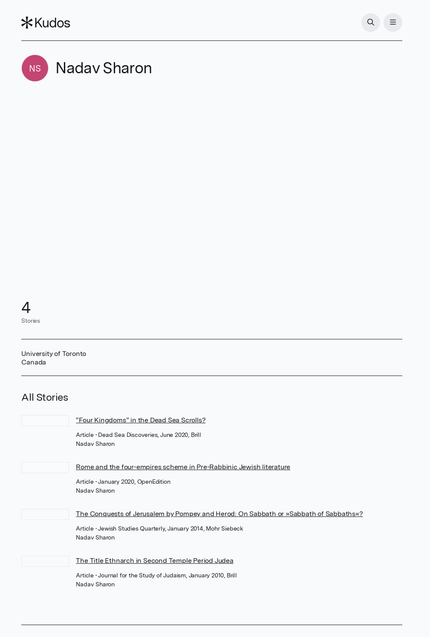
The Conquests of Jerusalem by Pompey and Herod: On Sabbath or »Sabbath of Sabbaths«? (219, 514)
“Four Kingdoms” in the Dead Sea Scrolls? (140, 420)
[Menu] (393, 22)
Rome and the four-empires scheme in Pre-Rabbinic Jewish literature (183, 467)
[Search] (370, 22)
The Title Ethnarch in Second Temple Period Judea (154, 561)
